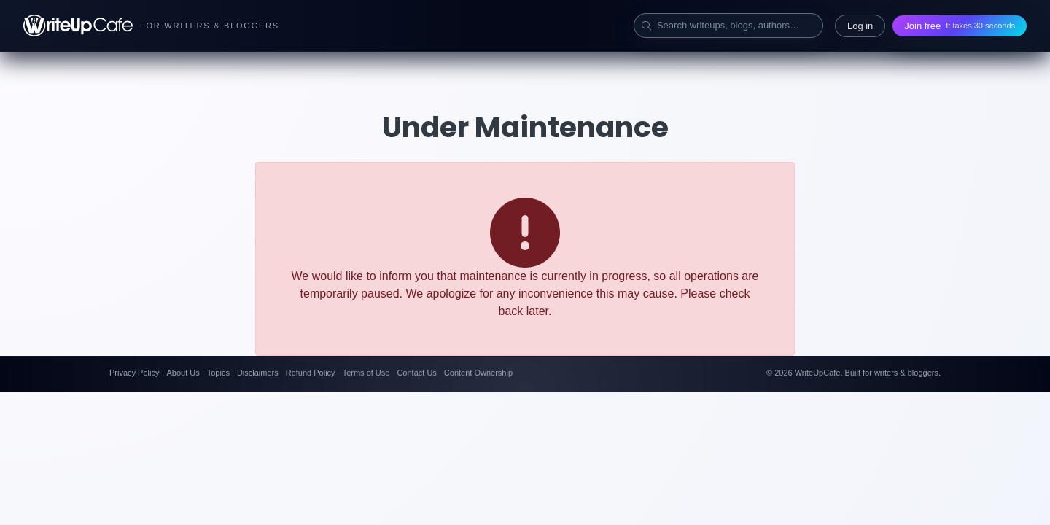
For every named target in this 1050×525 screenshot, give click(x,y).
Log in (860, 25)
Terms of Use (366, 372)
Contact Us (416, 372)
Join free (959, 25)
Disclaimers (258, 372)
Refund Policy (310, 372)
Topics (218, 372)
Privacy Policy (134, 372)
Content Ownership (478, 372)
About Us (182, 372)
